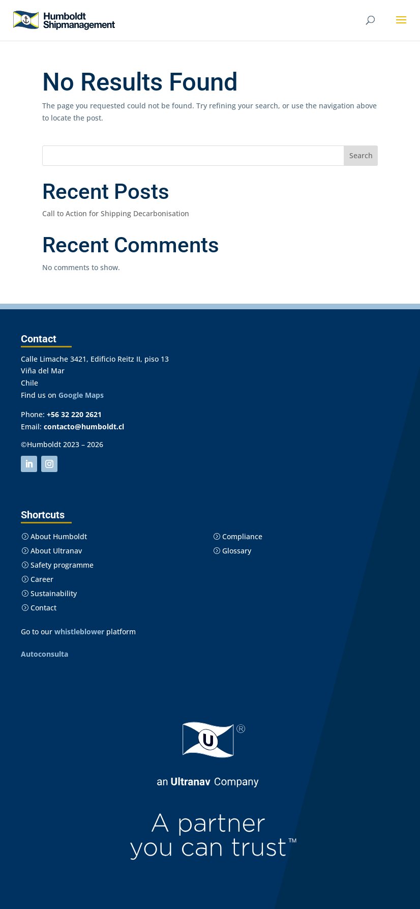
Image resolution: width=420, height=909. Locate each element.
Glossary (232, 550)
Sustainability (49, 593)
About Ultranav (51, 550)
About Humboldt (54, 536)
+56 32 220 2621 (74, 414)
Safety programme (57, 565)
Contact (38, 607)
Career (37, 579)
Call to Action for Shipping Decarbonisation (115, 213)
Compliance (237, 536)
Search (361, 155)
